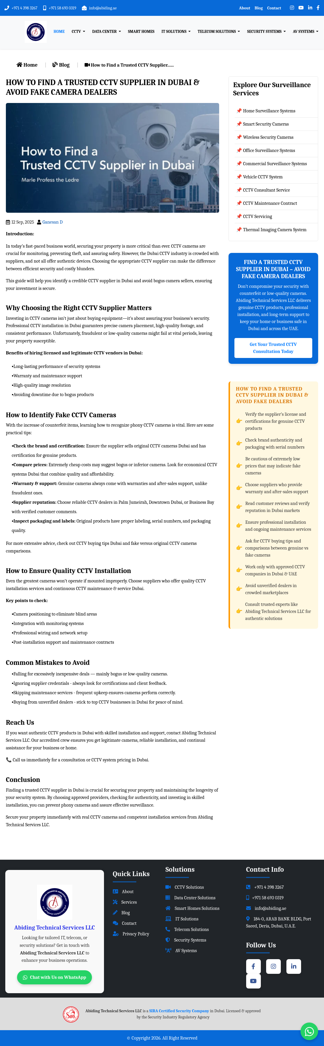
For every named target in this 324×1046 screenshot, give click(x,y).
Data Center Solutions (190, 897)
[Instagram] (292, 8)
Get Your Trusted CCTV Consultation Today (273, 348)
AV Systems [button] (304, 31)
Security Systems (185, 940)
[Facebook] (318, 8)
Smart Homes (141, 31)
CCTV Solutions (184, 887)
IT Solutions (181, 919)
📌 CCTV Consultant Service (263, 190)
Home (59, 31)
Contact (274, 8)
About (244, 8)
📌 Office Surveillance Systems (265, 150)
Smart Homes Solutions (192, 908)
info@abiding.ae (103, 8)
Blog (259, 8)
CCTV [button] (77, 31)
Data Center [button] (104, 31)
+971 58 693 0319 (62, 8)
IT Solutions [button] (174, 31)
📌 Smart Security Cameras (262, 124)
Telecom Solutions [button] (217, 31)
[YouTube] (301, 8)
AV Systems (181, 950)
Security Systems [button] (264, 31)
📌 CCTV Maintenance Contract (266, 203)
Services (125, 902)
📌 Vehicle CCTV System (259, 177)
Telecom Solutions (187, 929)
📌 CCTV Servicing (254, 216)
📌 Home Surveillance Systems (266, 111)
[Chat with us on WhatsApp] (309, 1031)
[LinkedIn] (310, 8)
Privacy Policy (131, 934)
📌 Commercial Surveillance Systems (271, 163)
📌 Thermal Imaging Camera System (271, 229)
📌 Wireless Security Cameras (264, 137)
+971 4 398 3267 (24, 8)
